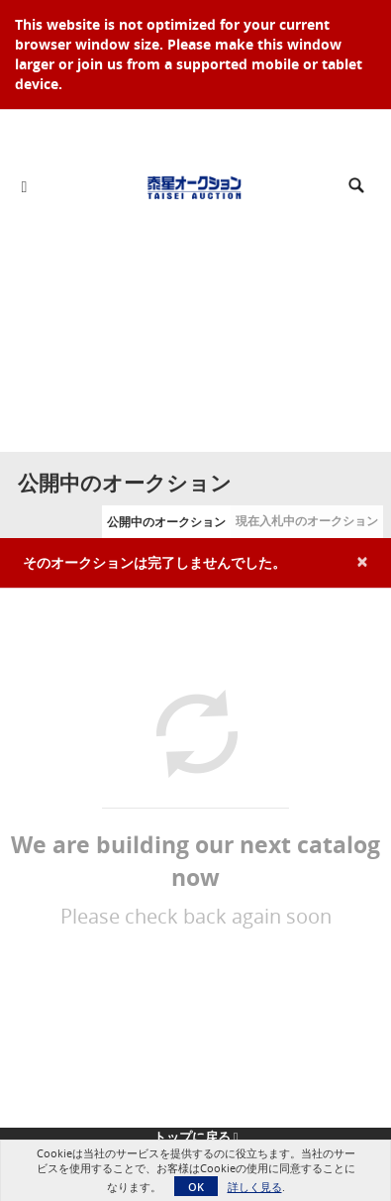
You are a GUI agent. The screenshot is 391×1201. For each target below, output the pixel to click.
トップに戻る (196, 1137)
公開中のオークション (166, 521)
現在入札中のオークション (307, 520)
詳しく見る (255, 1186)
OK (196, 1186)
